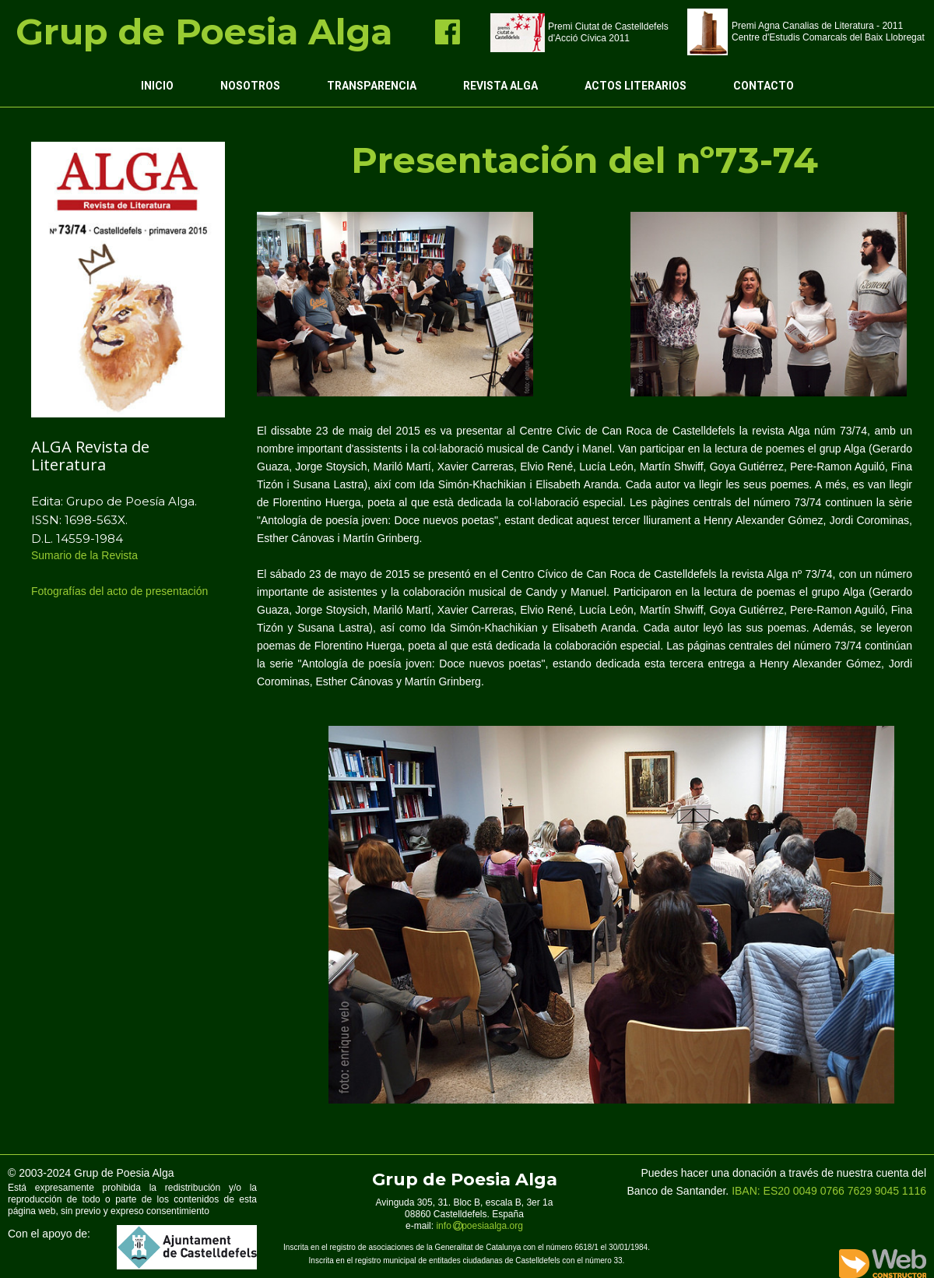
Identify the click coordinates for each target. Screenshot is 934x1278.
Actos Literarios (635, 85)
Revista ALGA (500, 85)
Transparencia (371, 85)
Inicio (157, 85)
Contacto (763, 85)
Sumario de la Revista (86, 555)
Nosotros (250, 85)
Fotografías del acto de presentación (121, 591)
